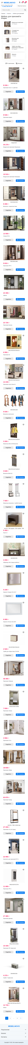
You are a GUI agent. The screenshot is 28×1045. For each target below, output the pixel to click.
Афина (5, 295)
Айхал (4, 1007)
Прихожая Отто (7, 740)
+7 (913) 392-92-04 (7, 6)
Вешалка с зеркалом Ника (10, 206)
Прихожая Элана (7, 710)
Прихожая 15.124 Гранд (9, 829)
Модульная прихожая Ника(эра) (11, 176)
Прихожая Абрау (7, 770)
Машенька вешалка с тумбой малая (12, 503)
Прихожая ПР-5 (7, 265)
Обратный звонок (22, 5)
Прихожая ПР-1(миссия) (9, 948)
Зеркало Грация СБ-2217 (9, 592)
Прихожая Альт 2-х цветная (10, 87)
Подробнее (8, 91)
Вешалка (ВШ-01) (7, 473)
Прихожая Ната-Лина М (9, 384)
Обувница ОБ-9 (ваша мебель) (11, 562)
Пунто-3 (5, 532)
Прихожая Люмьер (8, 681)
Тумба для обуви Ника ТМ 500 (11, 651)
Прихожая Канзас (7, 325)
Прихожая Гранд (7, 799)
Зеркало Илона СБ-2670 (9, 621)
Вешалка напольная (8, 414)
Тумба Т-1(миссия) (8, 977)
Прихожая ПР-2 (7, 888)
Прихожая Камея (7, 117)
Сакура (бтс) (6, 236)
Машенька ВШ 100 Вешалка (10, 443)
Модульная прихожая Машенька (11, 147)
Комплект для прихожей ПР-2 (11, 859)
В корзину (21, 91)
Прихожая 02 (6, 354)
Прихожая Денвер (8, 918)
